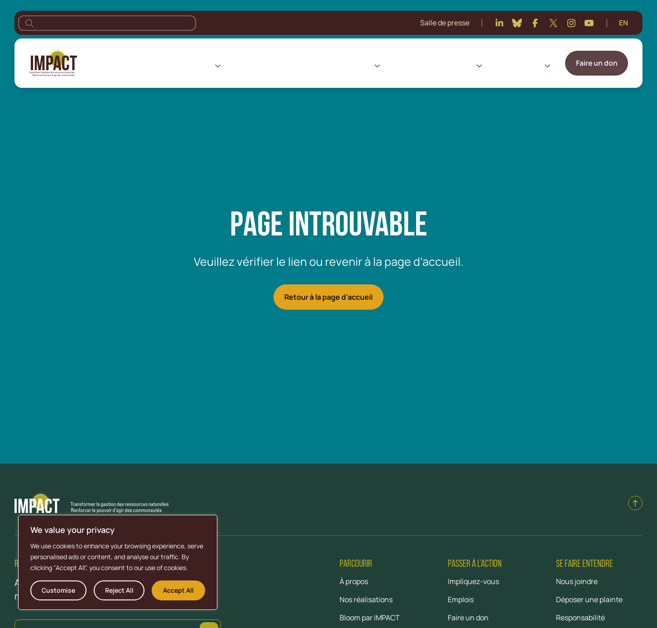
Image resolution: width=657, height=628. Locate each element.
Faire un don (597, 63)
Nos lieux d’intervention (268, 65)
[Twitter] (553, 23)
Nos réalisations (345, 65)
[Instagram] (571, 23)
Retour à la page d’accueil (328, 297)
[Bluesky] (517, 23)
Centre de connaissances (431, 65)
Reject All (119, 590)
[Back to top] (635, 503)
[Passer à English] (623, 23)
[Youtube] (589, 23)
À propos (197, 65)
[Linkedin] (499, 23)
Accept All (178, 590)
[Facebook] (535, 23)
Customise (58, 590)
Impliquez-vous (517, 65)
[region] (117, 562)
